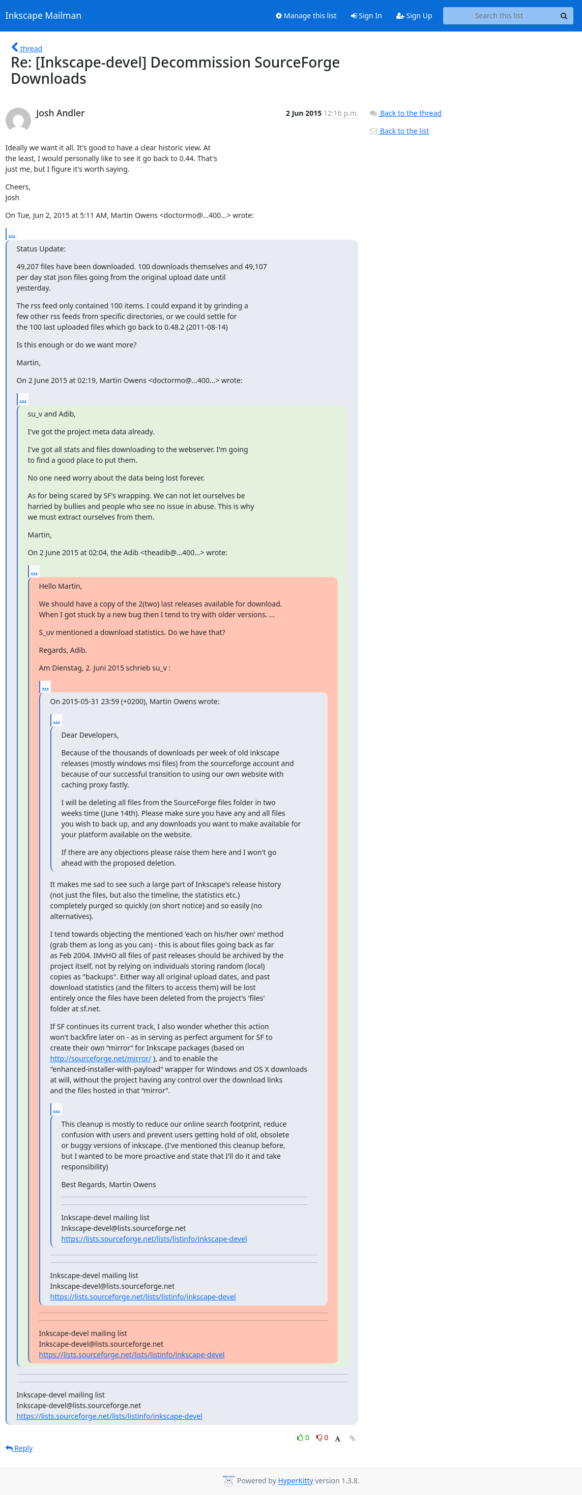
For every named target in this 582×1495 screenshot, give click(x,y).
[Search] (564, 15)
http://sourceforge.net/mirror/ (101, 1058)
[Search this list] (499, 15)
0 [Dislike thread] (322, 1437)
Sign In (366, 15)
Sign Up (414, 15)
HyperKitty (295, 1481)
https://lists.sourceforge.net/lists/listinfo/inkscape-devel (154, 1239)
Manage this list (306, 15)
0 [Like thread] (304, 1437)
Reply (19, 1448)
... (12, 233)
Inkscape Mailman (44, 16)
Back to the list (399, 131)
